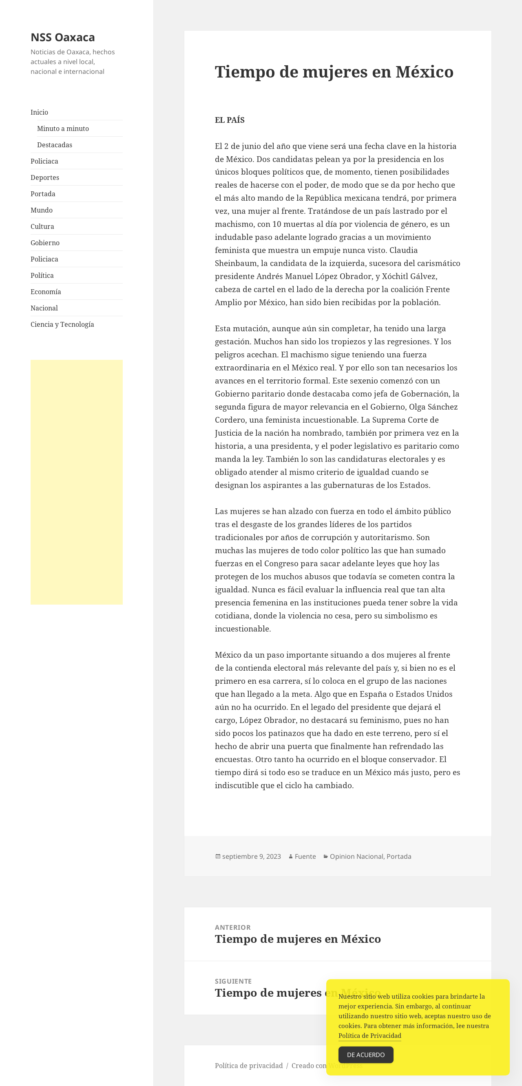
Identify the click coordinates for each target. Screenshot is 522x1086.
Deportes (45, 177)
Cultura (42, 226)
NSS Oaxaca (63, 36)
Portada (43, 193)
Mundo (42, 210)
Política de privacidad (249, 1065)
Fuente (305, 856)
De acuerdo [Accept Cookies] (366, 1059)
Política (42, 275)
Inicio (39, 112)
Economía (46, 291)
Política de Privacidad (369, 1040)
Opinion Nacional (356, 856)
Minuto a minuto (63, 128)
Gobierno (45, 242)
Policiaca (44, 161)
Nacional (44, 308)
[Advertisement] (77, 482)
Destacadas (54, 144)
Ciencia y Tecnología (62, 324)
